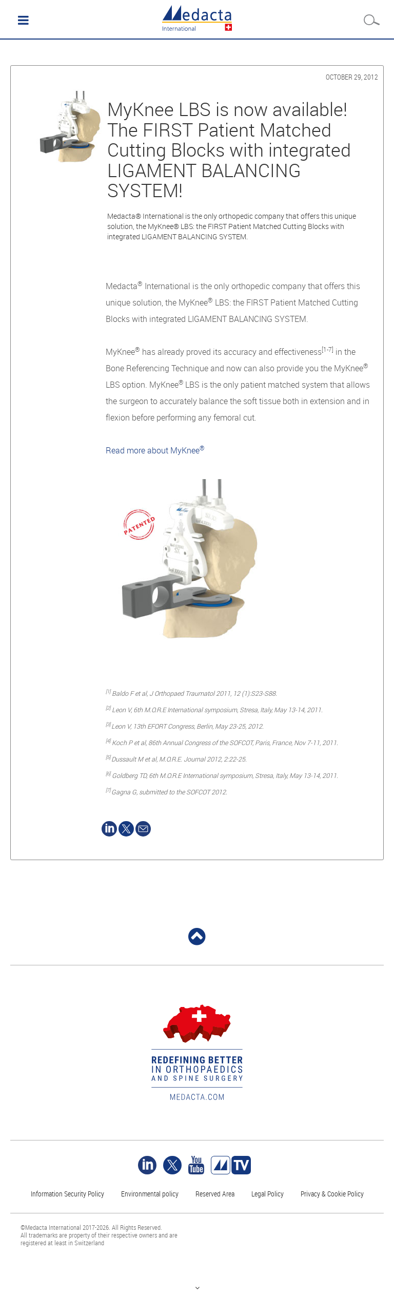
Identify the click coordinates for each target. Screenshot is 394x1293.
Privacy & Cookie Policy (332, 1194)
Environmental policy (150, 1194)
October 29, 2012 (352, 77)
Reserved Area (214, 1194)
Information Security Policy (67, 1194)
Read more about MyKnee (155, 450)
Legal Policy (267, 1194)
